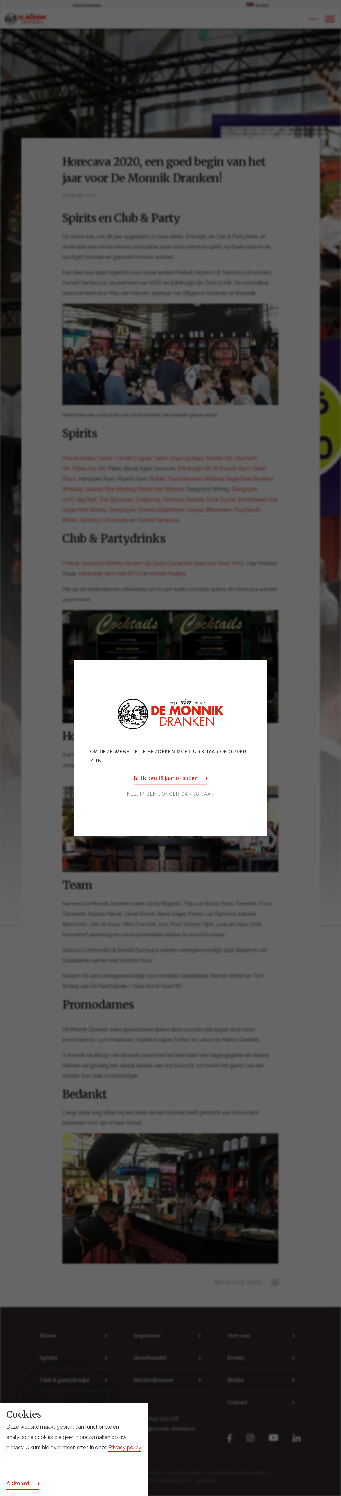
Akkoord (17, 1483)
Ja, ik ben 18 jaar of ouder (165, 778)
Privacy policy (124, 1447)
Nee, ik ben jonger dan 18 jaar (170, 794)
